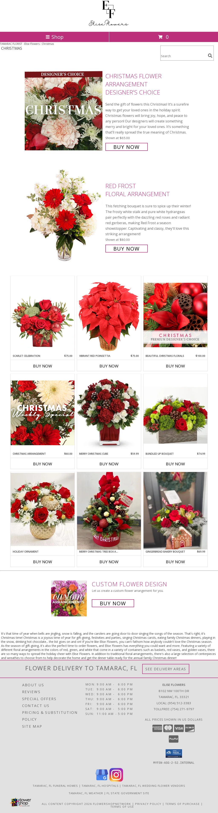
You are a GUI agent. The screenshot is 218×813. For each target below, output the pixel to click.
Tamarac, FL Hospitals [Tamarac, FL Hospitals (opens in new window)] (100, 785)
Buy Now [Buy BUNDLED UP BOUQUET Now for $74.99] (175, 464)
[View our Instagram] (116, 780)
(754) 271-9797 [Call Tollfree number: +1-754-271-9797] (182, 709)
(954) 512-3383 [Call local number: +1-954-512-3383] (179, 703)
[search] (210, 55)
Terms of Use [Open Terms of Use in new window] (122, 806)
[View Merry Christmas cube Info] (109, 413)
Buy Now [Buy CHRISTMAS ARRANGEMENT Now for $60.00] (42, 464)
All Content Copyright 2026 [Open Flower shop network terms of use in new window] (67, 804)
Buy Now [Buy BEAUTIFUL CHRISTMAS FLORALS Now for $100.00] (175, 366)
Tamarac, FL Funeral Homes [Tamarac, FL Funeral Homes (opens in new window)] (55, 785)
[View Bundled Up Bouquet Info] (175, 413)
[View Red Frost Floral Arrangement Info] (64, 217)
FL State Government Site (128, 793)
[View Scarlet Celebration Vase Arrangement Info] (43, 315)
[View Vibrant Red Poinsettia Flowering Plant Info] (109, 315)
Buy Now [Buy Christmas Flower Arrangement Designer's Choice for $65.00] (126, 146)
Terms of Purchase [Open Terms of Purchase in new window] (182, 804)
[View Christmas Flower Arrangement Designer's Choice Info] (64, 111)
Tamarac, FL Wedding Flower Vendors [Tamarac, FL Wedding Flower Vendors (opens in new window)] (153, 785)
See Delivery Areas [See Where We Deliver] (165, 668)
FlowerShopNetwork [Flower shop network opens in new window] (112, 804)
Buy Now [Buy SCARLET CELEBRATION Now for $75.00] (42, 366)
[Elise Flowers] (109, 25)
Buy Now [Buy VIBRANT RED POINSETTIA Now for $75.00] (109, 366)
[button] (174, 753)
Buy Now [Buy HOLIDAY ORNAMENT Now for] (42, 562)
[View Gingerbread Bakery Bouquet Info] (175, 510)
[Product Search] (183, 55)
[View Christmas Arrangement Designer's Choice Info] (43, 413)
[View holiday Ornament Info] (43, 511)
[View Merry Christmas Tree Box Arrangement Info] (109, 511)
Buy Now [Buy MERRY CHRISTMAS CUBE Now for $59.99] (109, 464)
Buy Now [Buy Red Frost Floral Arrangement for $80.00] (126, 248)
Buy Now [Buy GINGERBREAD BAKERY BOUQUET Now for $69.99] (175, 562)
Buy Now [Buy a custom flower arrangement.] (113, 603)
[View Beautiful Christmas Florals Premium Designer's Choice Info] (175, 315)
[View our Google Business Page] (102, 780)
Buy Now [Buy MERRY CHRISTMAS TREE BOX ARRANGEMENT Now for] (109, 562)
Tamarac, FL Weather (86, 793)
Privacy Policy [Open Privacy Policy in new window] (148, 804)
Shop (54, 36)
